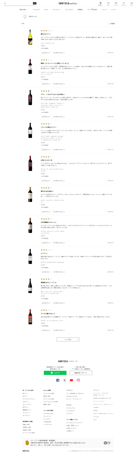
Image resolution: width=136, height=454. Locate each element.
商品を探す (24, 10)
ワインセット (57, 9)
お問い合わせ (96, 390)
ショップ (104, 9)
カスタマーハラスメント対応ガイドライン (103, 404)
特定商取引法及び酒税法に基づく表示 (102, 398)
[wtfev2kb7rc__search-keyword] (20, 3)
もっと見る (71, 339)
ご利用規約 (95, 407)
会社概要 (95, 410)
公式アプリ (81, 373)
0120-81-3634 (105, 393)
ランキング (36, 9)
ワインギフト (69, 9)
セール (46, 9)
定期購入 (80, 9)
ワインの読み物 (92, 9)
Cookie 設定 (96, 416)
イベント (113, 9)
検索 (35, 3)
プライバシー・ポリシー (99, 401)
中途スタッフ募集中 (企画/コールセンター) (103, 413)
